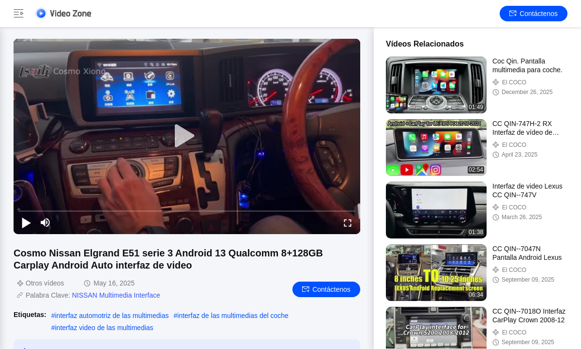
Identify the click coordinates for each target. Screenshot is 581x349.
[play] (187, 136)
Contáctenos (533, 13)
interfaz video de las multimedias (104, 328)
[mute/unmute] (45, 222)
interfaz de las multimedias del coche (233, 315)
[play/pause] (26, 222)
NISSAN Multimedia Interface (116, 295)
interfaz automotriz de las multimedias (111, 315)
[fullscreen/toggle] (347, 222)
